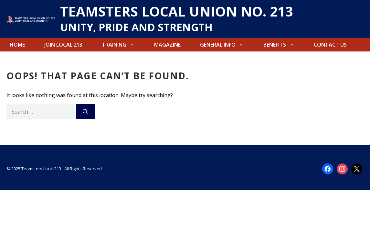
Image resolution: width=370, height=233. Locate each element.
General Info (227, 44)
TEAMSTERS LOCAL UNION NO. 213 (176, 11)
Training (123, 44)
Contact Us (330, 44)
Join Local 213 (63, 44)
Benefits (283, 44)
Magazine (167, 44)
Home (17, 44)
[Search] (85, 111)
